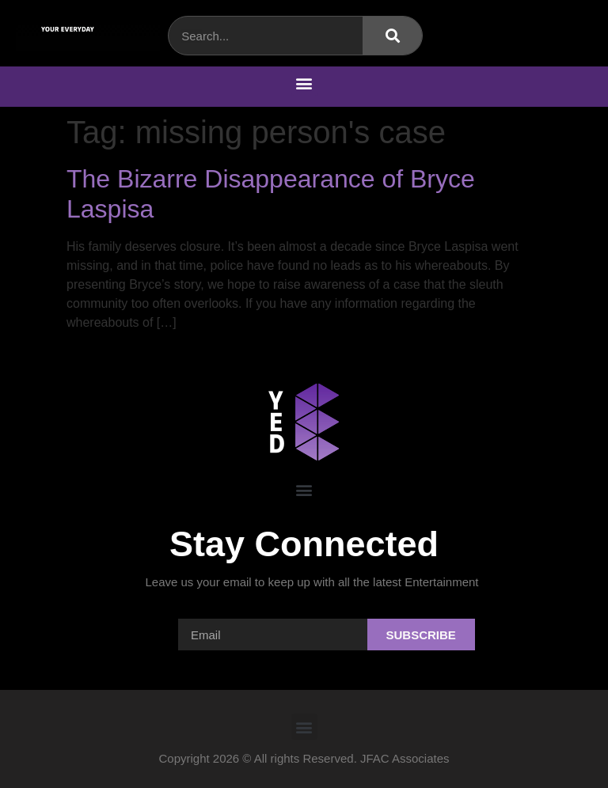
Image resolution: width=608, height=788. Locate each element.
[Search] (392, 36)
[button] (304, 83)
